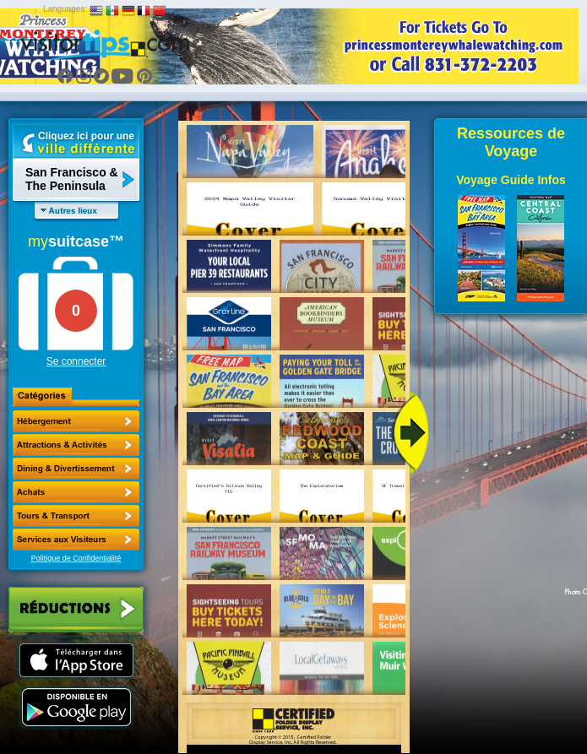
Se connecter (76, 361)
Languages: (65, 9)
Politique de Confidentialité (76, 558)
